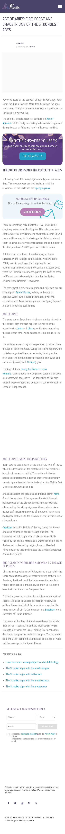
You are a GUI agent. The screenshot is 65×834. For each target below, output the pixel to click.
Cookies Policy (48, 817)
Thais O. (21, 43)
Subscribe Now (32, 212)
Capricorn (7, 527)
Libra (30, 328)
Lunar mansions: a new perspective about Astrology (32, 662)
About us (8, 817)
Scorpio (31, 362)
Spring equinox (42, 188)
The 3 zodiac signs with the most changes (28, 668)
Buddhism (50, 609)
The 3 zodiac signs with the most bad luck (27, 680)
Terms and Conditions (33, 817)
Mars (56, 493)
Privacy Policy (18, 817)
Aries (20, 328)
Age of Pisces (23, 292)
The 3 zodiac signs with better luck (24, 674)
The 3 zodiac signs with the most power (27, 686)
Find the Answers (33, 156)
